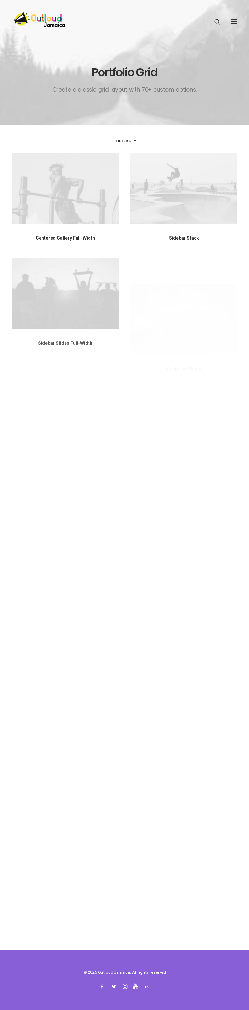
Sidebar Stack (184, 238)
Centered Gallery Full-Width (65, 238)
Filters (123, 140)
